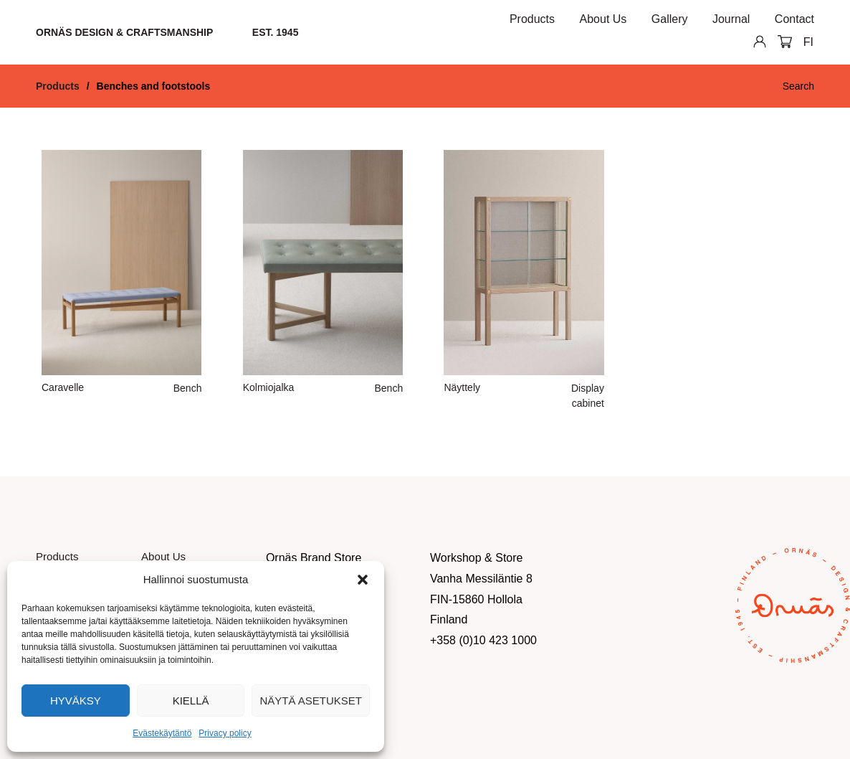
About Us (603, 19)
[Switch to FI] (808, 42)
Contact (794, 19)
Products (532, 19)
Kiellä (191, 700)
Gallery (669, 19)
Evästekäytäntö (162, 733)
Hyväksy (75, 700)
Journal (731, 19)
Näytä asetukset (310, 700)
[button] (362, 579)
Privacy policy (225, 733)
